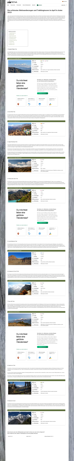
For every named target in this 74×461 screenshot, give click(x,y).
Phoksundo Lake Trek (12, 37)
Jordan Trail (28, 436)
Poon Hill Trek (11, 41)
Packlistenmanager (27, 5)
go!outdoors (39, 5)
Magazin (33, 5)
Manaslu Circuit (11, 44)
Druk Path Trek (11, 34)
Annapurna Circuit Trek (13, 40)
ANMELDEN (63, 5)
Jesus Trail (10, 436)
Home (8, 5)
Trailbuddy (19, 5)
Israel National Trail (12, 38)
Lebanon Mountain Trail (48, 436)
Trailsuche (13, 5)
